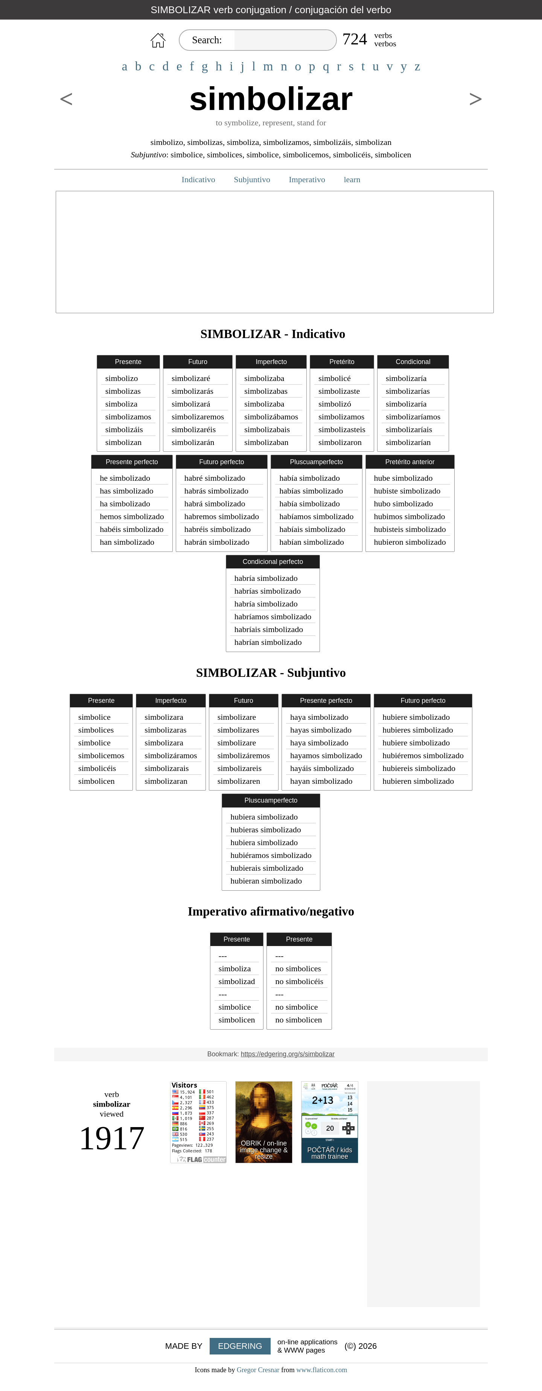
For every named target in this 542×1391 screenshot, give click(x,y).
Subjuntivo (252, 179)
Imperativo (307, 179)
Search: (207, 40)
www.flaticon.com (321, 1370)
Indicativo (198, 179)
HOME (158, 40)
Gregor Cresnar (258, 1370)
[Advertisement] (275, 256)
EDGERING (240, 1346)
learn (352, 179)
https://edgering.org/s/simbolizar (288, 1054)
